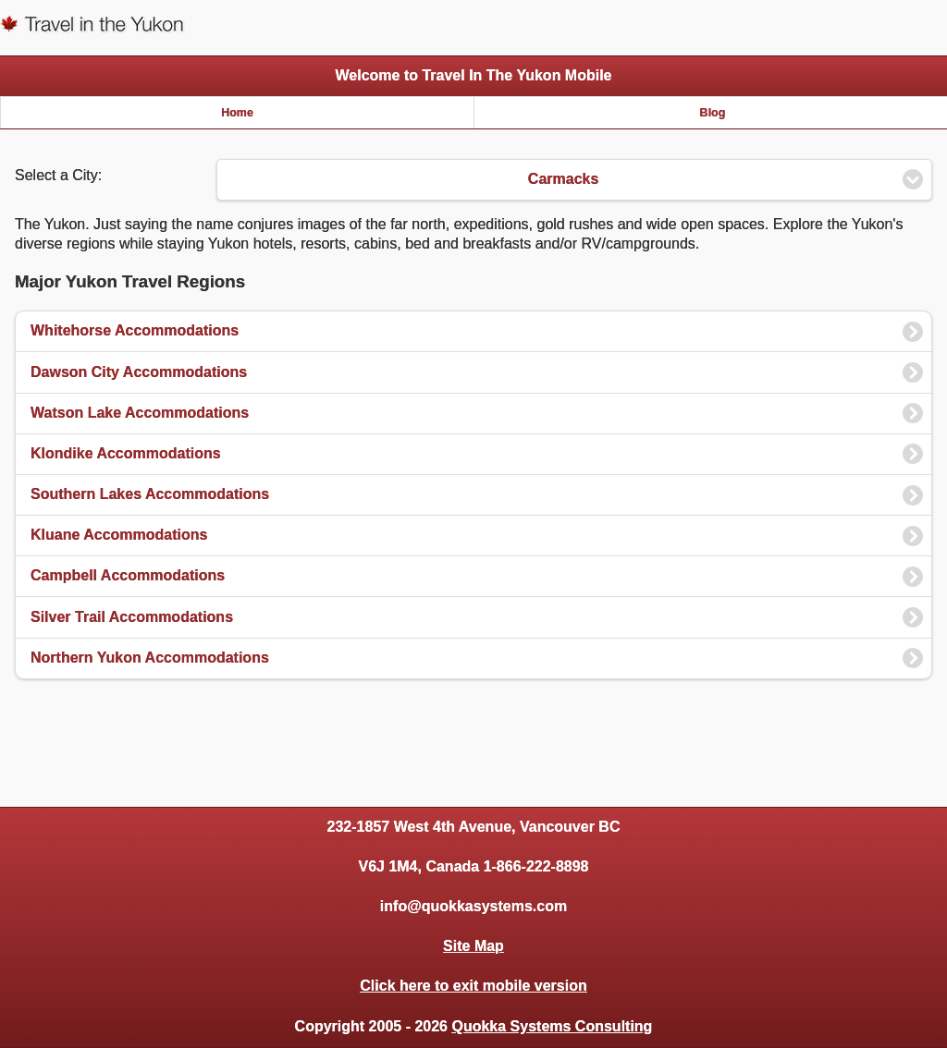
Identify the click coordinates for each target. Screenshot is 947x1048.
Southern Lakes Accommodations (150, 494)
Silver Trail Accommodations (132, 617)
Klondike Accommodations (126, 453)
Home (237, 112)
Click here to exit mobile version (473, 985)
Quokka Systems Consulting (551, 1026)
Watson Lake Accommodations (140, 412)
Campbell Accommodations (128, 575)
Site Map (473, 946)
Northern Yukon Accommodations (150, 657)
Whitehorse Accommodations (135, 330)
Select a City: (58, 175)
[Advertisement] (473, 740)
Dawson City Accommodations (139, 372)
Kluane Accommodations (119, 534)
